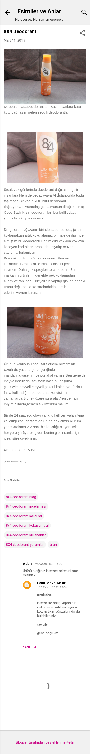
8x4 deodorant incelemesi (26, 506)
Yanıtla (29, 647)
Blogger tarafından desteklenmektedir (45, 742)
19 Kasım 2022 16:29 (48, 564)
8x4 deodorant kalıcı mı (24, 516)
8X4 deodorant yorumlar (25, 544)
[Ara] (84, 13)
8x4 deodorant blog (21, 497)
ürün (53, 544)
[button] (82, 33)
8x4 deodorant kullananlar (26, 535)
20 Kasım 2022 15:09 (53, 587)
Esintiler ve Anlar (39, 11)
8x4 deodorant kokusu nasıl (27, 525)
